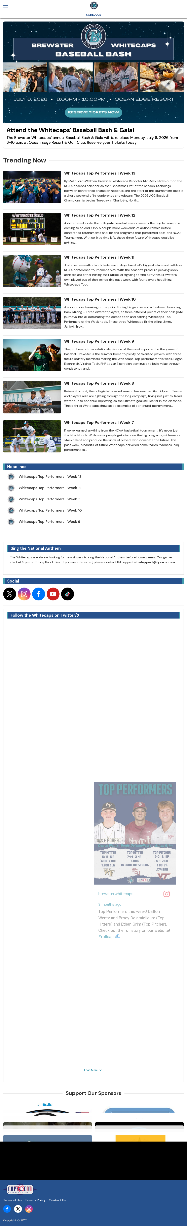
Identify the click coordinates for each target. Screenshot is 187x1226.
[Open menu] (7, 5)
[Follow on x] (9, 594)
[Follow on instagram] (24, 594)
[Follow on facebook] (38, 594)
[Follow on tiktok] (67, 594)
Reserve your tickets (106, 142)
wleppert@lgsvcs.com (156, 562)
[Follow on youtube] (53, 594)
